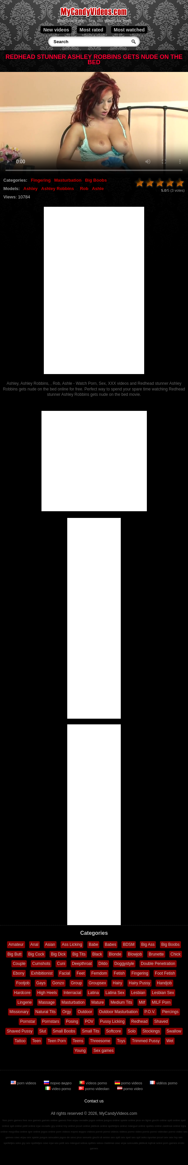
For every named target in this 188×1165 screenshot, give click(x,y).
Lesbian (138, 992)
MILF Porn (161, 1002)
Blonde (115, 954)
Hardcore (22, 992)
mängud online (136, 1126)
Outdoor (85, 1011)
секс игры (20, 1137)
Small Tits (90, 1031)
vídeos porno (93, 1083)
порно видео (58, 1083)
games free (65, 1120)
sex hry (173, 1137)
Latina (93, 992)
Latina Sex (114, 992)
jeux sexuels (84, 1137)
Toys (121, 1041)
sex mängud (72, 1143)
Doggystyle (124, 963)
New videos (56, 29)
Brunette (156, 954)
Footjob (22, 983)
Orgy (66, 1011)
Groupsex (97, 983)
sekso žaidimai (105, 1143)
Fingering (41, 180)
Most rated (91, 29)
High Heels (47, 992)
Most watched (129, 29)
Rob (84, 188)
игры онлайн (80, 1120)
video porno (58, 1089)
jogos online (96, 1120)
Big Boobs (96, 180)
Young (80, 1050)
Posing (72, 1021)
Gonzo (58, 983)
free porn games (12, 1120)
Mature (97, 1002)
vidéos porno (163, 1083)
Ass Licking (72, 944)
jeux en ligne (143, 1120)
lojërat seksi (155, 1143)
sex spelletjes (34, 1143)
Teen (36, 1041)
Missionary (18, 1011)
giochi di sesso (101, 1137)
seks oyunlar (148, 1137)
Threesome (100, 1041)
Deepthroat (82, 963)
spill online (174, 1120)
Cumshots (41, 963)
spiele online (127, 1120)
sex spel (125, 1137)
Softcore (113, 1031)
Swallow (174, 1031)
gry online (57, 1126)
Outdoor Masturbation (118, 1011)
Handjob (164, 983)
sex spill (115, 1137)
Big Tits (78, 954)
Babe (93, 944)
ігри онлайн (43, 1126)
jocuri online (83, 1126)
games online (50, 1120)
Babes (110, 944)
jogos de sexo (68, 1137)
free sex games (32, 1120)
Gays (40, 983)
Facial (64, 973)
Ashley (30, 188)
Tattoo (20, 1041)
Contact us (93, 1101)
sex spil (135, 1137)
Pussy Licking (112, 1021)
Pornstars (50, 1021)
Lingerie (24, 1002)
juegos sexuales (49, 1137)
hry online (69, 1126)
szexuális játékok (137, 1143)
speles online (154, 1126)
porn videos (24, 1083)
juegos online (112, 1120)
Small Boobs (64, 1031)
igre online (34, 1131)
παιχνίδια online (17, 1131)
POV (89, 1021)
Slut (42, 1031)
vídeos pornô (94, 1131)
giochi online (159, 1120)
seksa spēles (88, 1143)
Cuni (61, 963)
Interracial (72, 992)
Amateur (15, 944)
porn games (170, 1143)
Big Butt (14, 954)
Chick (176, 954)
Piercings (170, 1011)
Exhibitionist (42, 973)
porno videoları (94, 1089)
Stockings (151, 1031)
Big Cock (36, 954)
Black (97, 954)
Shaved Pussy (19, 1031)
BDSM (128, 944)
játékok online (99, 1126)
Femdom (99, 973)
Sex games (103, 1050)
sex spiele (33, 1137)
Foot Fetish (165, 973)
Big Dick (58, 954)
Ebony (18, 973)
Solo (132, 1031)
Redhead (139, 1021)
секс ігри (48, 1143)
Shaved (161, 1021)
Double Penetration (158, 963)
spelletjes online (117, 1126)
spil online (16, 1126)
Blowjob (135, 954)
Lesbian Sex (163, 992)
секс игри (120, 1143)
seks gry (20, 1143)
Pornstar (27, 1021)
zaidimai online (171, 1126)
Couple (19, 963)
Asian (50, 944)
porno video (130, 1089)
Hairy (117, 983)
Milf (142, 1002)
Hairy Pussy (139, 983)
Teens (78, 1041)
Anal (34, 944)
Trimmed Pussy (146, 1041)
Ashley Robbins (57, 188)
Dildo (102, 963)
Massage (46, 1002)
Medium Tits (121, 1002)
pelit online (28, 1126)
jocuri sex (162, 1137)
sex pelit (59, 1143)
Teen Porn (57, 1041)
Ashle (98, 188)
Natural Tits (45, 1011)
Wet (169, 1041)
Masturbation (68, 180)
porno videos (129, 1083)
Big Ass (148, 944)
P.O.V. (150, 1011)
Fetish (119, 973)
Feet (81, 973)
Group (76, 983)
